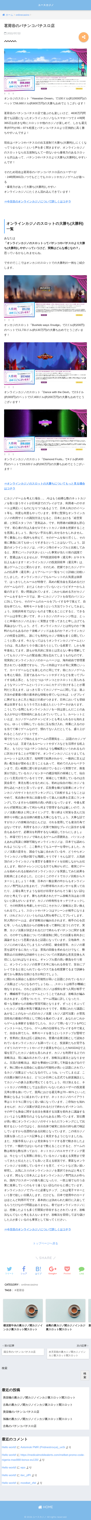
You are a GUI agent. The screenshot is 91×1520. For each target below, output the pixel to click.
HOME (45, 1507)
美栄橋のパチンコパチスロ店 (21, 1411)
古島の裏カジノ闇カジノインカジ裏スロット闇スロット (38, 1404)
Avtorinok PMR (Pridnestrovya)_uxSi (42, 1446)
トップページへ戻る (45, 1243)
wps (22, 1467)
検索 (4, 1367)
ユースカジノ (46, 5)
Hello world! (9, 1446)
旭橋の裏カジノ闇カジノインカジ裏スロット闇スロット (38, 1418)
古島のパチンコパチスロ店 (19, 1425)
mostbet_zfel (28, 1482)
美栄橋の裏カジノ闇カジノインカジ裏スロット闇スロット (39, 1397)
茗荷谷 (20, 1290)
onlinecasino (29, 1284)
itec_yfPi (25, 1474)
